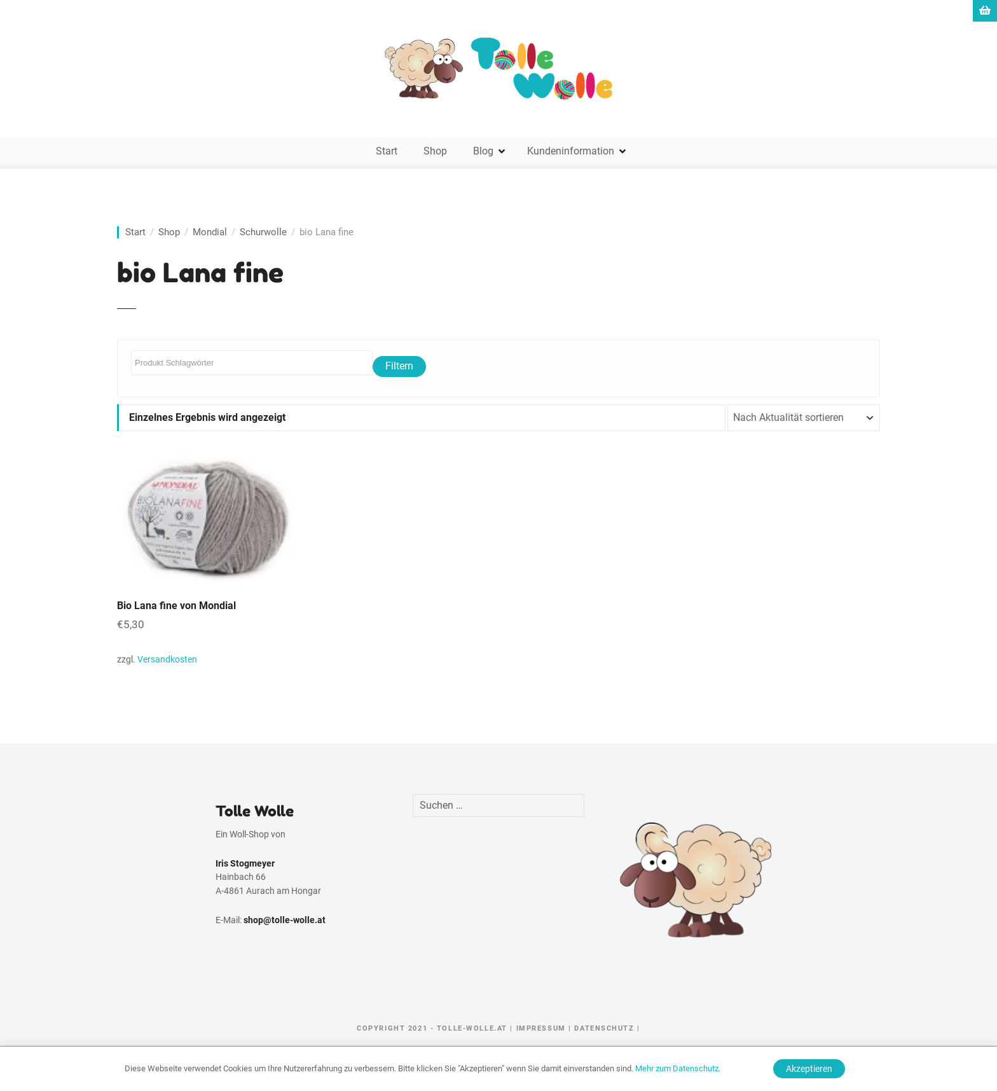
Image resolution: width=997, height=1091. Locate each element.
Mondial (210, 232)
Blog (483, 151)
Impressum (541, 1028)
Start (386, 151)
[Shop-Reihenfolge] (803, 417)
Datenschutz (604, 1028)
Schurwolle (263, 232)
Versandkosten (167, 659)
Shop (435, 151)
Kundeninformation (570, 151)
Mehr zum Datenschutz (677, 1068)
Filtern (399, 366)
